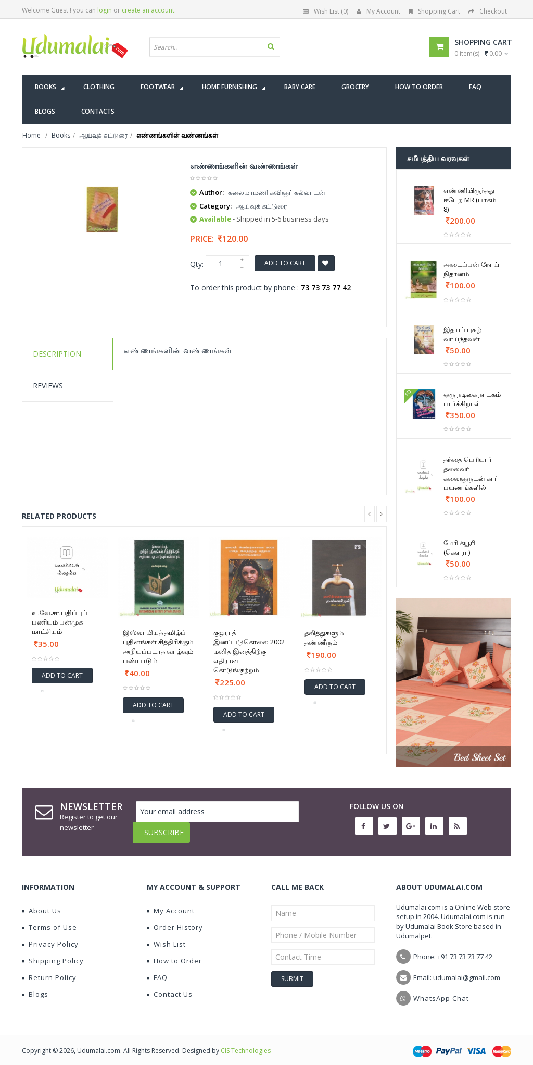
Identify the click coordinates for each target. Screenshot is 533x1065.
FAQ (157, 969)
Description (57, 354)
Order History (175, 919)
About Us (41, 903)
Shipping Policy (53, 953)
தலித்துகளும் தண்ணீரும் (324, 637)
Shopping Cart (434, 11)
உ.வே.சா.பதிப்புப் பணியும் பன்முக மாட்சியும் (59, 622)
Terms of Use (49, 919)
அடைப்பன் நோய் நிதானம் (471, 269)
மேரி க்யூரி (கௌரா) (459, 547)
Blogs (35, 986)
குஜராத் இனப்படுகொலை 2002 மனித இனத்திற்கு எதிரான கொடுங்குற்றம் (249, 651)
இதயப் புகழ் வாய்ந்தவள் (462, 334)
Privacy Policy (50, 936)
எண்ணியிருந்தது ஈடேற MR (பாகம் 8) (469, 200)
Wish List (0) (325, 11)
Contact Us (170, 986)
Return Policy (49, 969)
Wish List (166, 936)
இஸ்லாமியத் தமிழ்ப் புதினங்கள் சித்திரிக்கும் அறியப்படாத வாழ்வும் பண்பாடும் (158, 646)
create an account (148, 10)
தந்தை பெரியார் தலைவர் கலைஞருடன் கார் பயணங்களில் (470, 473)
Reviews (48, 385)
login (104, 10)
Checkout (487, 11)
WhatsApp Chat (441, 990)
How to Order (174, 953)
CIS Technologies (246, 1042)
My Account (378, 11)
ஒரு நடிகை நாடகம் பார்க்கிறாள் (472, 398)
